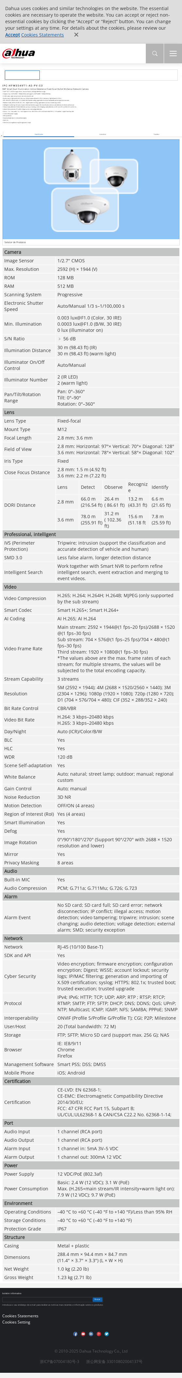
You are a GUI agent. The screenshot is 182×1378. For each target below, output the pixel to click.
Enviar (97, 1299)
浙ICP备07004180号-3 (59, 1361)
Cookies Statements (42, 35)
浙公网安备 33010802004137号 (114, 1361)
